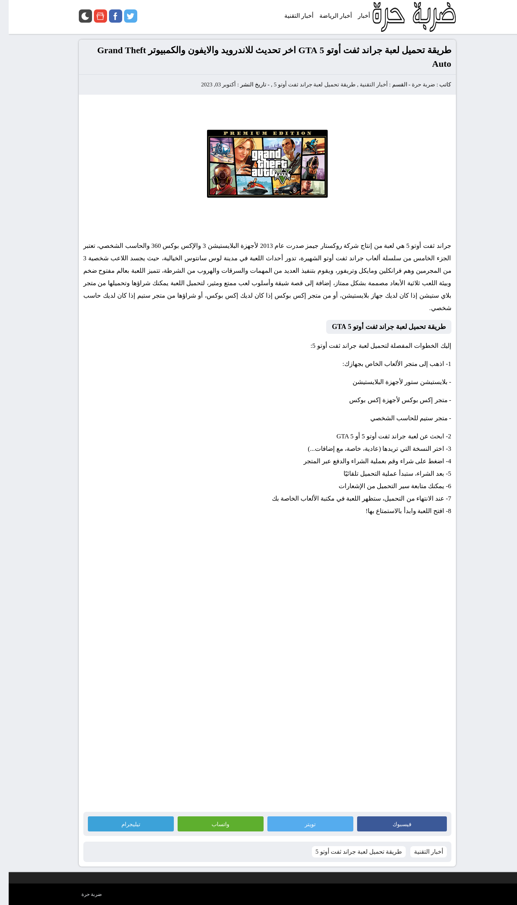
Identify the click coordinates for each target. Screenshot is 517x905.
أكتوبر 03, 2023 (209, 84)
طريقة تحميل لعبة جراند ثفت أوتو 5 (306, 84)
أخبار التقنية (365, 84)
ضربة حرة (414, 84)
